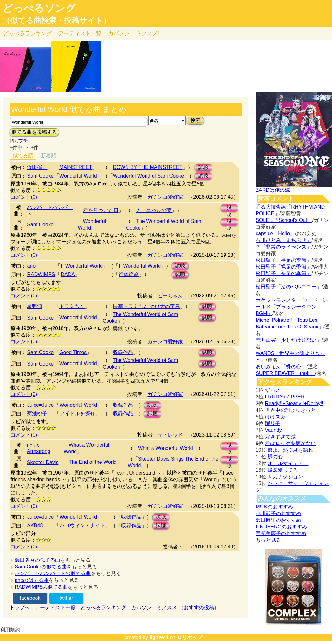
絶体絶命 (129, 274)
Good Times (73, 352)
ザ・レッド (170, 434)
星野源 (34, 306)
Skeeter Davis (43, 462)
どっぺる (27, 33)
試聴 (203, 167)
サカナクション (285, 476)
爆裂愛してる (283, 470)
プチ (23, 141)
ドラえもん (72, 306)
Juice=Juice (40, 405)
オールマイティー (288, 463)
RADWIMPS (41, 274)
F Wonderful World (82, 266)
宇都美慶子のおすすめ (281, 533)
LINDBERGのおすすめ (281, 526)
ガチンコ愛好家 (165, 197)
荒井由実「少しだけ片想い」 (289, 340)
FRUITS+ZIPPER (285, 396)
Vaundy (273, 430)
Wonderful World (78, 175)
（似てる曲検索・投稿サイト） (57, 20)
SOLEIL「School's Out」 (284, 220)
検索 (195, 120)
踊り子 (272, 423)
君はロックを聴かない (290, 443)
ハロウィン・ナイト (82, 525)
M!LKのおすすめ (274, 506)
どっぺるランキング (103, 607)
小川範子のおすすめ (278, 513)
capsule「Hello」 (275, 233)
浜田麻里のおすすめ (278, 520)
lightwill (158, 637)
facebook (30, 598)
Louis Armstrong (38, 448)
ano (31, 266)
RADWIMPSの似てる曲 (41, 587)
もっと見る (268, 540)
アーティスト (79, 33)
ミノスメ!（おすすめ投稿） (188, 607)
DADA (68, 274)
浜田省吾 (37, 167)
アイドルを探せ (77, 413)
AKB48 (35, 525)
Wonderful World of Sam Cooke (148, 175)
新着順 (48, 155)
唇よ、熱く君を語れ (290, 450)
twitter (66, 598)
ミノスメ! (147, 33)
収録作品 (123, 352)
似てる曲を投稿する (34, 132)
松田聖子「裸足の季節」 (283, 260)
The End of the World (93, 462)
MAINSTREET (75, 167)
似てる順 (23, 155)
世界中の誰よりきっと (290, 410)
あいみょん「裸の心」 (281, 366)
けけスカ (275, 416)
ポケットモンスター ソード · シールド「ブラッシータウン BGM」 (291, 306)
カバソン (119, 33)
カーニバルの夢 (154, 210)
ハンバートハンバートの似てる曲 (53, 573)
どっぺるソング (39, 8)
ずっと (272, 390)
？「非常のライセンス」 (283, 246)
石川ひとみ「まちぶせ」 (283, 240)
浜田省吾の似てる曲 (37, 560)
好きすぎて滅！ (283, 436)
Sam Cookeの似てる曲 (41, 566)
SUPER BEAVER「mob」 (285, 373)
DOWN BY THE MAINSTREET (148, 167)
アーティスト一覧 (55, 607)
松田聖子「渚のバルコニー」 (289, 286)
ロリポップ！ (192, 637)
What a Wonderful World (165, 448)
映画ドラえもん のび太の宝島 (146, 306)
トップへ (20, 607)
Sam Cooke (40, 175)
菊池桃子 (37, 413)
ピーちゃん (170, 295)
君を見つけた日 (101, 210)
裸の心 (275, 456)
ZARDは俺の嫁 (273, 190)
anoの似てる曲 (32, 580)
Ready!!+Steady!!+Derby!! (294, 403)
